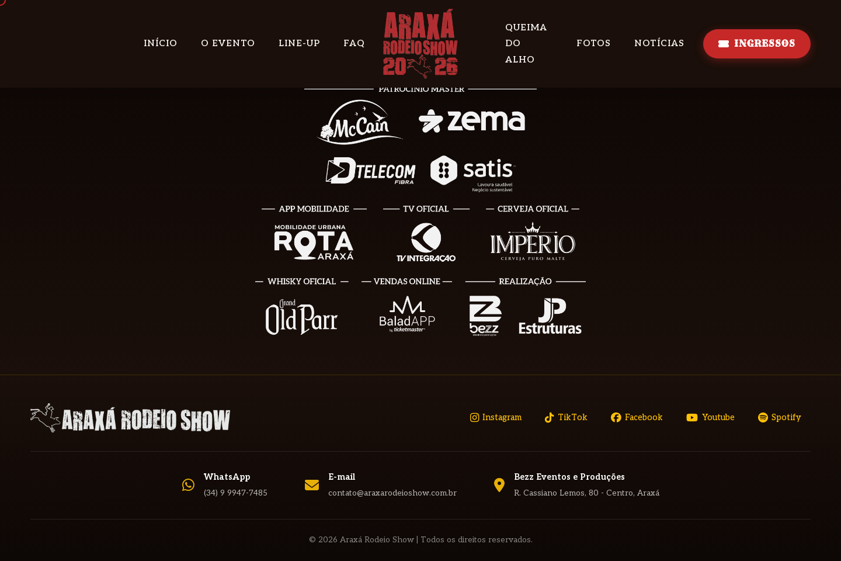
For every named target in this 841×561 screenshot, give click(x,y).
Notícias (659, 43)
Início (161, 43)
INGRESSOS (756, 43)
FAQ (354, 43)
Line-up (299, 43)
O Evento (228, 43)
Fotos (593, 43)
